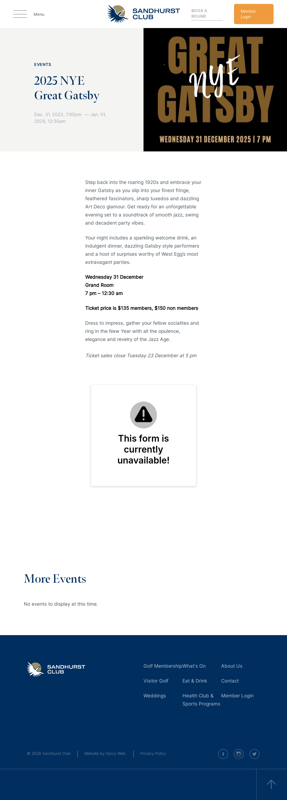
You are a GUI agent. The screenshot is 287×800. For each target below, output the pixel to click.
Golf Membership (163, 666)
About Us (231, 666)
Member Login (248, 14)
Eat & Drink (194, 681)
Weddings (155, 695)
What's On (194, 666)
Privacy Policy (153, 753)
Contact (230, 681)
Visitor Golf (156, 681)
